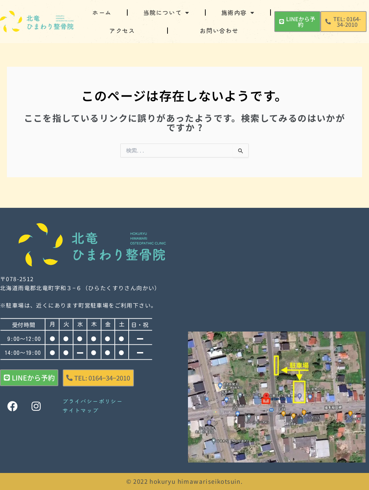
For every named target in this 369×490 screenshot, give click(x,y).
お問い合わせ (219, 30)
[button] (343, 21)
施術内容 (238, 12)
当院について (166, 12)
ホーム (102, 12)
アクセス (122, 30)
